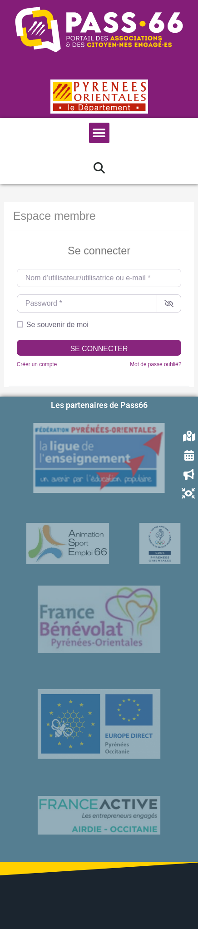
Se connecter (99, 349)
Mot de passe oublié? (155, 364)
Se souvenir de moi (57, 324)
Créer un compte (37, 364)
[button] (99, 133)
